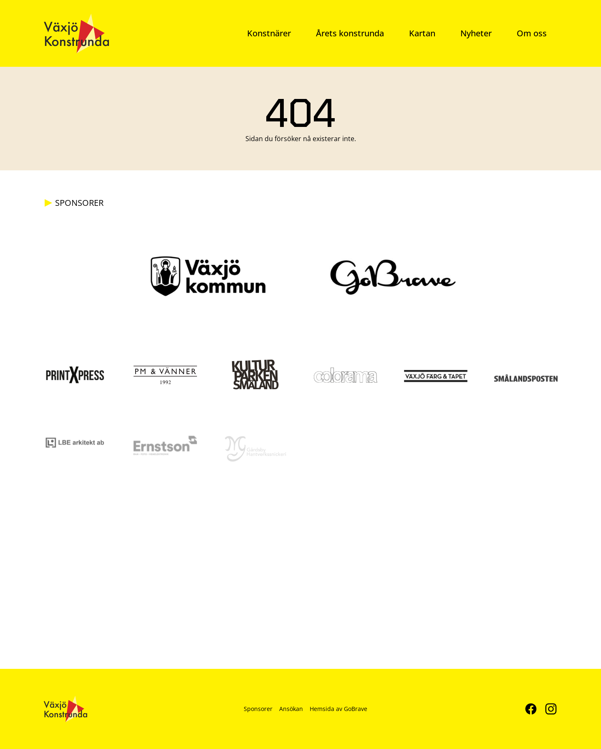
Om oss (532, 33)
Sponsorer (258, 709)
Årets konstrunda (350, 33)
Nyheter (476, 33)
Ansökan (291, 709)
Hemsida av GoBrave (338, 709)
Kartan (422, 33)
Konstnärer (269, 33)
